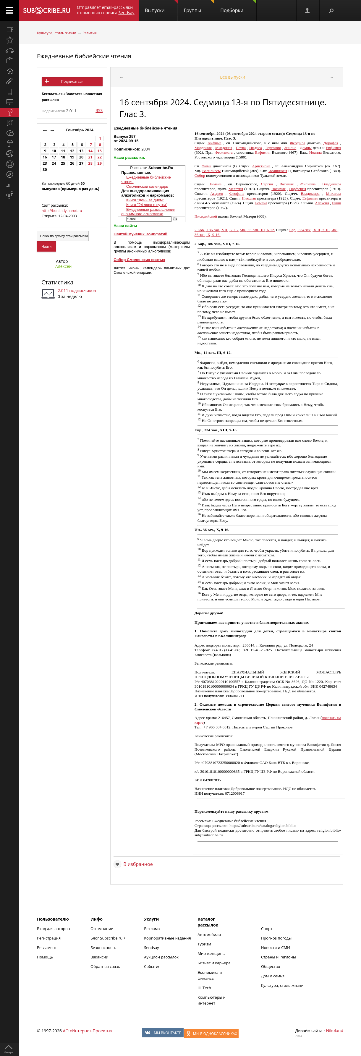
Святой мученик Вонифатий (140, 234)
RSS (99, 110)
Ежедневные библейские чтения (84, 56)
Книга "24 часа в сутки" (146, 205)
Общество (270, 966)
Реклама (152, 928)
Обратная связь (105, 966)
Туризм (204, 944)
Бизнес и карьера (214, 963)
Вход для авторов (53, 928)
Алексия (322, 203)
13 (81, 150)
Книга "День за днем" (145, 200)
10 (54, 150)
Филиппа (308, 184)
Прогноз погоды (276, 938)
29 (100, 163)
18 (63, 157)
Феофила (297, 143)
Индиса (255, 147)
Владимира (331, 184)
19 (72, 157)
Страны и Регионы (278, 957)
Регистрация (49, 938)
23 (45, 163)
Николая (249, 198)
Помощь (45, 957)
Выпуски (161, 7)
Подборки (238, 7)
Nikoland (334, 1030)
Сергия (267, 184)
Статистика (57, 282)
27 (81, 163)
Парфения (297, 189)
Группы (199, 7)
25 (63, 163)
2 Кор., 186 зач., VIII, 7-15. (217, 230)
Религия (89, 32)
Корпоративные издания (167, 938)
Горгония (273, 147)
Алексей (63, 266)
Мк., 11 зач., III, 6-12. (257, 230)
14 (90, 150)
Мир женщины (212, 953)
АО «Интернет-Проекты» (87, 1031)
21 (90, 157)
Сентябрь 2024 (80, 129)
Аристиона (261, 166)
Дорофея (330, 143)
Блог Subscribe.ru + (108, 938)
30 (45, 169)
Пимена (214, 184)
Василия (286, 184)
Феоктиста (223, 152)
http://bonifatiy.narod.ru (62, 210)
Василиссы (211, 171)
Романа (261, 203)
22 (100, 157)
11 (63, 150)
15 (100, 150)
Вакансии (99, 957)
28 (90, 163)
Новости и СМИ (275, 947)
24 (54, 163)
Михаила (333, 193)
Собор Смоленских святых (139, 259)
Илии (336, 203)
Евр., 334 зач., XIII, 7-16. (309, 230)
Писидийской (206, 216)
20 (81, 157)
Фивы (206, 166)
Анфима (214, 143)
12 (72, 150)
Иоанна (315, 152)
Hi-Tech (204, 987)
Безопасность (103, 947)
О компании (102, 928)
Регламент (47, 947)
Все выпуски (232, 77)
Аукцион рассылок (161, 957)
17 (54, 157)
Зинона (290, 147)
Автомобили (209, 934)
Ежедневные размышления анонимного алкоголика (148, 211)
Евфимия (333, 147)
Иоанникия (277, 171)
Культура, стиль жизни (56, 32)
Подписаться (72, 81)
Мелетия (236, 189)
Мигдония (223, 147)
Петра (241, 147)
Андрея (216, 193)
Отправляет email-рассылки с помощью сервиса (106, 9)
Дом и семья (272, 976)
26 (72, 163)
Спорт (266, 928)
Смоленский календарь (147, 186)
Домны (306, 147)
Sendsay (151, 947)
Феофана (236, 193)
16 (45, 157)
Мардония (203, 147)
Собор (200, 175)
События (152, 966)
